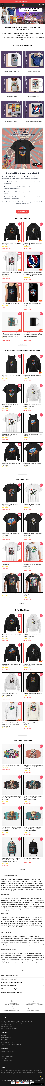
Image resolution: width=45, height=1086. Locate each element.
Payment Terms (5, 1054)
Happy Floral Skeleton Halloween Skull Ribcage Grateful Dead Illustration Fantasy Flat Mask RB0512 (32, 798)
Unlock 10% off (42, 1079)
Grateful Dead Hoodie (34, 71)
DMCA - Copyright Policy (7, 1042)
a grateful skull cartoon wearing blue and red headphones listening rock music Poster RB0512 (32, 274)
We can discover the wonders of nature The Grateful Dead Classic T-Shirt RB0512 (32, 564)
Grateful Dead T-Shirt (11, 96)
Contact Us (4, 1058)
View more (22, 344)
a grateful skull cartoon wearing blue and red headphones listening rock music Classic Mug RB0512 (32, 334)
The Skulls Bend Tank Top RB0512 (10, 303)
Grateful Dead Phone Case (11, 71)
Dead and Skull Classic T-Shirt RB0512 (11, 594)
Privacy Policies (5, 1039)
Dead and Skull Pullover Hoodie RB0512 (33, 693)
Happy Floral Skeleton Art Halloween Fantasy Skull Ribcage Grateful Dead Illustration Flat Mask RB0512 (32, 829)
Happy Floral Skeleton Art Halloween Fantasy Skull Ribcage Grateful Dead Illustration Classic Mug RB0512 (11, 334)
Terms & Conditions (6, 1037)
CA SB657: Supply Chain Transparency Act (11, 1044)
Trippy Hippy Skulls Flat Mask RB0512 (11, 765)
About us (3, 1035)
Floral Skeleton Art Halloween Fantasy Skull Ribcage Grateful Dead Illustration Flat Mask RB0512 (11, 829)
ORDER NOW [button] (22, 211)
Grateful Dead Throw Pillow (34, 121)
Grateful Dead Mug (33, 96)
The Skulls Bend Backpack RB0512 (32, 858)
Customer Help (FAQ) (6, 1060)
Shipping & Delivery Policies (7, 1051)
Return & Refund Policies (7, 1056)
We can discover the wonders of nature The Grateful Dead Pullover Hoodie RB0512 (10, 724)
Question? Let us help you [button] (37, 1084)
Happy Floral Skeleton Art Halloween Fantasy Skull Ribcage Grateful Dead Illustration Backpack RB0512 (11, 860)
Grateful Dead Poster (11, 121)
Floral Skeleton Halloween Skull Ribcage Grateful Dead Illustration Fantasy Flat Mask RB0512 (33, 767)
